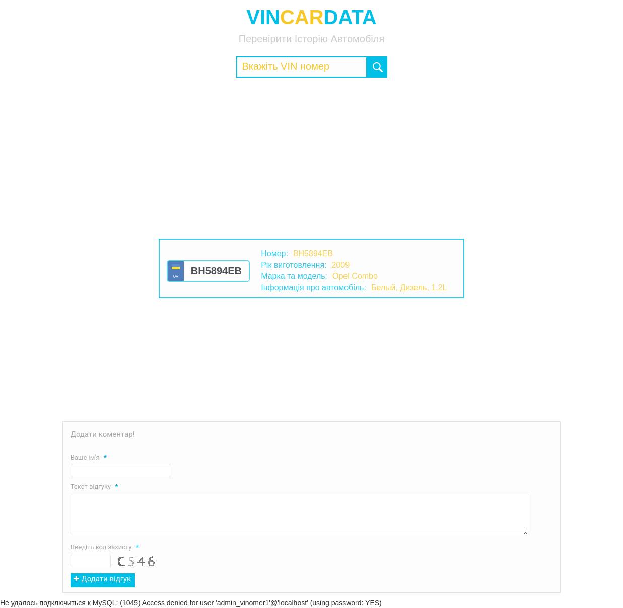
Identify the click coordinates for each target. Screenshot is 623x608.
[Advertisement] (312, 158)
